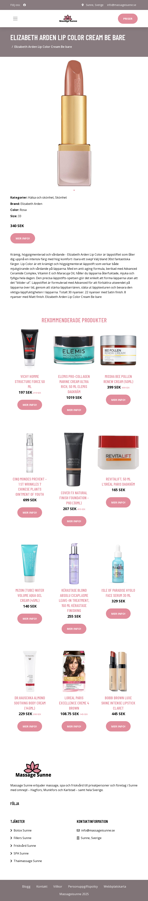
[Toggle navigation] (15, 18)
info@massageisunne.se (121, 5)
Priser (127, 18)
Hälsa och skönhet (41, 197)
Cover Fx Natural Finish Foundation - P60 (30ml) (74, 497)
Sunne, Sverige (95, 5)
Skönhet (61, 197)
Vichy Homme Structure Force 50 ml (30, 381)
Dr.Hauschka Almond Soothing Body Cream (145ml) (30, 702)
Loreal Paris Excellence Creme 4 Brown (74, 702)
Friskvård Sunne (25, 846)
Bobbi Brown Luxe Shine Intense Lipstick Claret (118, 702)
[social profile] (24, 4)
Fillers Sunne (22, 838)
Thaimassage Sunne (28, 861)
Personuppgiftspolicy (83, 886)
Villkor (57, 886)
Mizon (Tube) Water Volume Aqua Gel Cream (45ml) (30, 595)
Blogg (26, 886)
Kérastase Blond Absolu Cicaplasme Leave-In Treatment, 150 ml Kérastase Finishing (74, 600)
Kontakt (41, 886)
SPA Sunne (21, 853)
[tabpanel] (74, 123)
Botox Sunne (23, 830)
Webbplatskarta (115, 886)
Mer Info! (23, 238)
